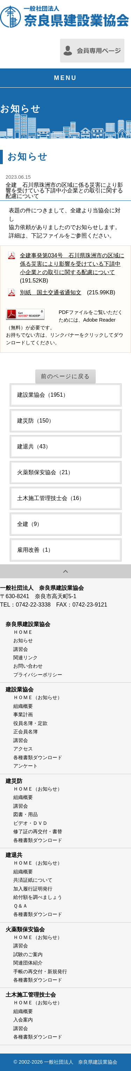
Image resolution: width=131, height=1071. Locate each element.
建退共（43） (34, 446)
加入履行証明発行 (32, 889)
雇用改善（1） (35, 550)
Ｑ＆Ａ (20, 906)
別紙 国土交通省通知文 (50, 292)
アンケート (25, 766)
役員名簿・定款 (30, 723)
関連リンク (25, 657)
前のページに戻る (65, 376)
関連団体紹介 (28, 963)
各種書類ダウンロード (37, 757)
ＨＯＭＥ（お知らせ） (37, 697)
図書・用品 (25, 814)
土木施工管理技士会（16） (51, 498)
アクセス (23, 748)
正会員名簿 (25, 731)
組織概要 (23, 706)
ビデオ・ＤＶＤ (30, 823)
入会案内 (23, 1019)
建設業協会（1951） (43, 395)
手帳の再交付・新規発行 (40, 971)
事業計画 (23, 714)
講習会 (20, 649)
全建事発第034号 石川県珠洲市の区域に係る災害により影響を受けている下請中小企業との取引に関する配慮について (72, 263)
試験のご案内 (28, 954)
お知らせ (23, 640)
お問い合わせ (28, 666)
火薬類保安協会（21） (45, 472)
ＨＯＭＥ (23, 632)
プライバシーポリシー (37, 674)
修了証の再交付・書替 (37, 831)
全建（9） (30, 524)
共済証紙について (32, 880)
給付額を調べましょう (37, 897)
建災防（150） (35, 421)
